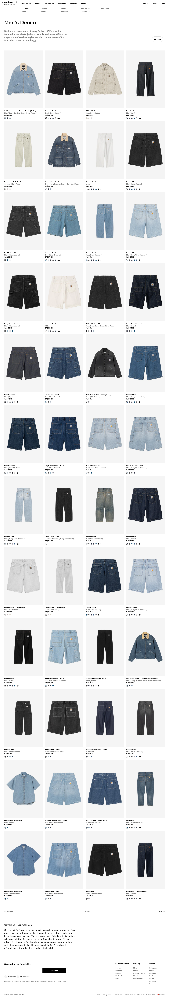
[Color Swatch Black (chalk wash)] (91, 118)
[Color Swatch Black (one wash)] (130, 828)
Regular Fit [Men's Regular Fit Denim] (105, 8)
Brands (135, 970)
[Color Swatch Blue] (91, 331)
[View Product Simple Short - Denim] (64, 722)
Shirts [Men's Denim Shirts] (63, 8)
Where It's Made (139, 973)
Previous (8, 911)
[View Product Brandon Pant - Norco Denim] (105, 722)
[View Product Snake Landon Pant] (64, 509)
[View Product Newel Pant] (145, 793)
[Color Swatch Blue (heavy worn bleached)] (48, 118)
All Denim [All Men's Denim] (24, 8)
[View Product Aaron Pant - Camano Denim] (105, 651)
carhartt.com (137, 978)
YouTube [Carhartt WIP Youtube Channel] (152, 976)
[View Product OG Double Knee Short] (105, 296)
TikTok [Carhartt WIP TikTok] (151, 978)
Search (145, 3)
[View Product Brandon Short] (64, 83)
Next (162, 911)
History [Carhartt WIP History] (135, 968)
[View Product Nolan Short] (105, 864)
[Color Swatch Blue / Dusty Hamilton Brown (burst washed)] (51, 189)
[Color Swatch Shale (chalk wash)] (89, 118)
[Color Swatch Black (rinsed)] (130, 899)
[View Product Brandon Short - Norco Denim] (64, 793)
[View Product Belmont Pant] (23, 722)
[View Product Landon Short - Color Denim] (23, 580)
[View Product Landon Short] (145, 154)
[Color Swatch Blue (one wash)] (51, 757)
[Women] (37, 3)
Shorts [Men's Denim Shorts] (43, 11)
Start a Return (120, 976)
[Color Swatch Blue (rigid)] (51, 118)
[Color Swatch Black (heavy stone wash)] (8, 544)
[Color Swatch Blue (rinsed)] (132, 118)
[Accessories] (49, 3)
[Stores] (83, 3)
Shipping (118, 970)
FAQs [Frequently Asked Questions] (117, 978)
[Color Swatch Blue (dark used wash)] (96, 686)
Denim (28, 3)
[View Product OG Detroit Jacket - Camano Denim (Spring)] (23, 83)
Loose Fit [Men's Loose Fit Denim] (64, 11)
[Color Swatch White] (55, 118)
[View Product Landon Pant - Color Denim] (23, 154)
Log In (155, 3)
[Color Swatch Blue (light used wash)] (134, 828)
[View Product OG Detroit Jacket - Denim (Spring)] (105, 367)
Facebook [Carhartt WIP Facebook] (152, 973)
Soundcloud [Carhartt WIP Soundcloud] (153, 984)
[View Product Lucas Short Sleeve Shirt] (23, 793)
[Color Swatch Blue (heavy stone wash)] (134, 189)
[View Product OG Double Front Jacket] (105, 83)
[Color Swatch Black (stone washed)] (130, 118)
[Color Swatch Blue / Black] (8, 118)
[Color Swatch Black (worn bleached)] (137, 189)
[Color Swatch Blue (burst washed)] (91, 686)
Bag (163, 3)
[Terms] (98, 995)
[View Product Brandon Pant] (145, 83)
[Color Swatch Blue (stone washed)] (53, 118)
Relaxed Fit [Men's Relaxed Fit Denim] (85, 8)
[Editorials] (73, 3)
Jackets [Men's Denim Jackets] (44, 8)
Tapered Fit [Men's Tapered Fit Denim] (85, 11)
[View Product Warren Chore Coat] (64, 154)
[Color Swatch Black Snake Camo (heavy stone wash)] (132, 473)
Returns (118, 973)
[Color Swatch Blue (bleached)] (12, 544)
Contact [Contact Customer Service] (118, 968)
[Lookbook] (62, 3)
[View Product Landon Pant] (23, 509)
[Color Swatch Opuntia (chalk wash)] (10, 615)
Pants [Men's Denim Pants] (23, 11)
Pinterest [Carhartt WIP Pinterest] (152, 981)
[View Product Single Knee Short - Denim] (23, 296)
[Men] (23, 3)
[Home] (9, 3)
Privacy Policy (61, 981)
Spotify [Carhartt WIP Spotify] (151, 970)
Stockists (136, 976)
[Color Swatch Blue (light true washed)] (48, 757)
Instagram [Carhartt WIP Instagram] (152, 968)
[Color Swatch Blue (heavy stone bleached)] (8, 331)
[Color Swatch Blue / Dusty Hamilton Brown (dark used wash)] (10, 118)
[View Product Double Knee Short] (23, 225)
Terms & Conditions (32, 981)
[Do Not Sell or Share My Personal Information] (139, 995)
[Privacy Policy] (106, 995)
